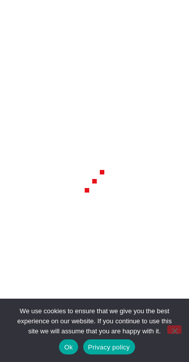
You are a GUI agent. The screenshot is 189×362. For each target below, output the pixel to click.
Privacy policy (109, 347)
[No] (174, 329)
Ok (68, 347)
